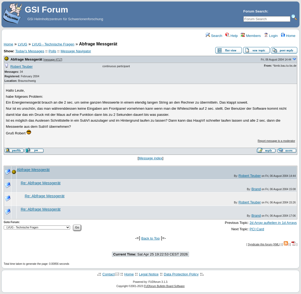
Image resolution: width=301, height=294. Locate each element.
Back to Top (150, 238)
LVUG (22, 44)
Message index (150, 158)
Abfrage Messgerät (26, 59)
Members (251, 36)
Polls (52, 51)
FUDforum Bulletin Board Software (164, 286)
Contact (108, 274)
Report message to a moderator (276, 140)
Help (231, 36)
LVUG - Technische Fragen (53, 44)
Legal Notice (148, 274)
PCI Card (257, 229)
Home (288, 36)
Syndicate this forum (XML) (264, 244)
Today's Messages (29, 51)
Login (271, 36)
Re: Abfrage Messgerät (41, 183)
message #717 (53, 59)
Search (214, 36)
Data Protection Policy (181, 274)
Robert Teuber (21, 67)
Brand (256, 189)
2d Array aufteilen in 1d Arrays (273, 223)
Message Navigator (76, 51)
